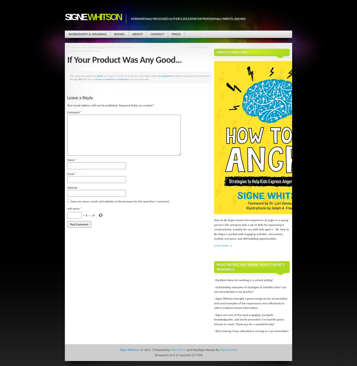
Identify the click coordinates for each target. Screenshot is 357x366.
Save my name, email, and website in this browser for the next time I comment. (120, 201)
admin (99, 76)
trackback (122, 79)
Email (71, 174)
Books (119, 34)
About (137, 34)
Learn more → (223, 245)
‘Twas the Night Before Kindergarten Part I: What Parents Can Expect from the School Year (99, 49)
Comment (74, 112)
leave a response (105, 79)
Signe (93, 17)
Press (176, 34)
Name (72, 160)
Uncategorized (165, 76)
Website (72, 187)
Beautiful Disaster (199, 47)
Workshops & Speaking (87, 34)
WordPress (178, 350)
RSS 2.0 (82, 79)
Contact (157, 34)
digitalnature (228, 350)
